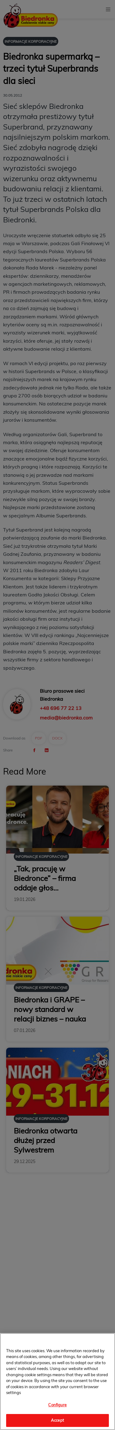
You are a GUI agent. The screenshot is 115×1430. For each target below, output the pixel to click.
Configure (57, 1404)
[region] (57, 1381)
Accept (57, 1420)
